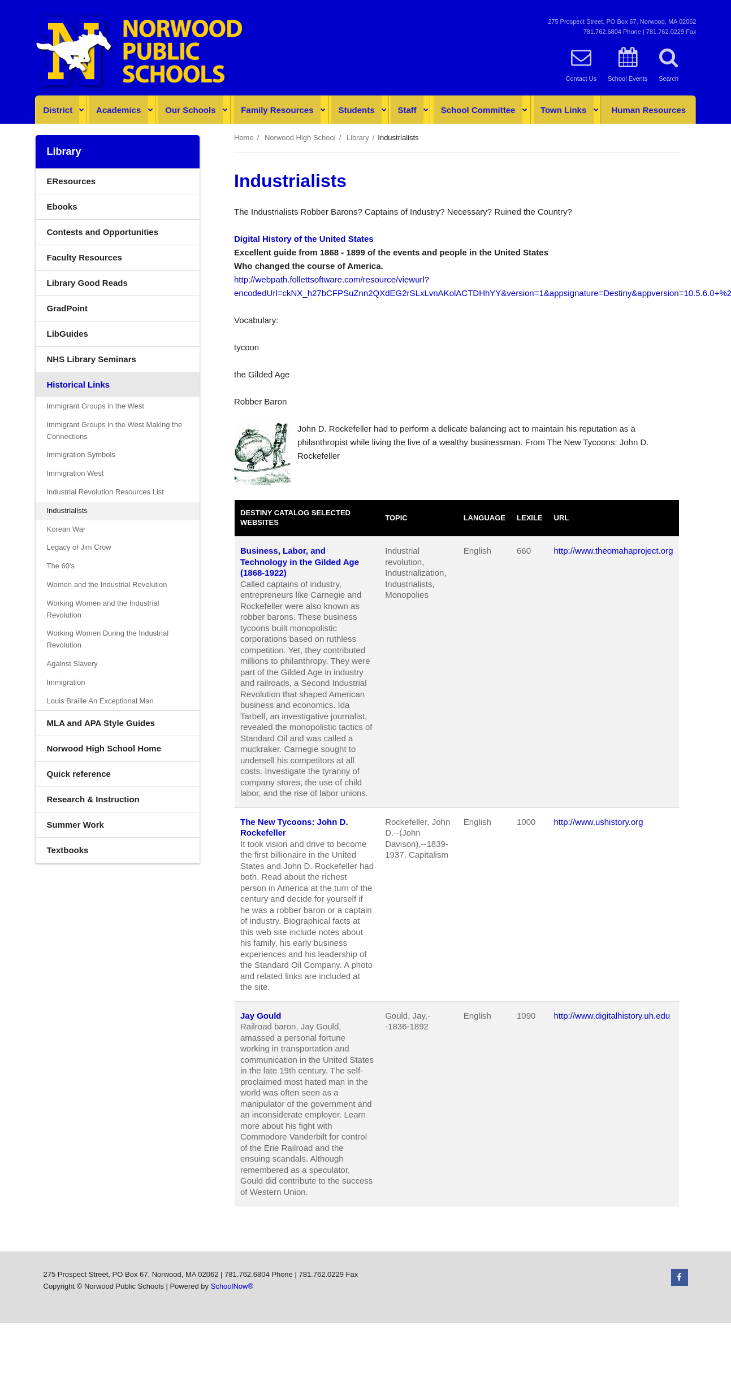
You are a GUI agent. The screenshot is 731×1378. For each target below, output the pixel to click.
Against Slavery (72, 663)
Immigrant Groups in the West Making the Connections (115, 430)
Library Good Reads (87, 283)
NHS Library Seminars (108, 362)
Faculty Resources (84, 257)
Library (358, 137)
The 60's (61, 566)
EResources (71, 181)
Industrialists (67, 510)
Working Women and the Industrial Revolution (103, 609)
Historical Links (78, 384)
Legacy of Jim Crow (79, 547)
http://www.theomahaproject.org (613, 550)
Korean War (66, 529)
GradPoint (84, 311)
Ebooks (62, 206)
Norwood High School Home (104, 748)
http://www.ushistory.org (598, 822)
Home (244, 137)
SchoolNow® (232, 1286)
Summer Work (75, 824)
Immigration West (75, 473)
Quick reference (79, 774)
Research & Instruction (93, 799)
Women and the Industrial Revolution (107, 584)
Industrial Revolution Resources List (105, 492)
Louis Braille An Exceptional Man (100, 701)
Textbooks (68, 850)
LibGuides (67, 333)
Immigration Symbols (81, 454)
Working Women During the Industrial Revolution (108, 639)
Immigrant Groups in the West (95, 406)
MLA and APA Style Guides (101, 723)
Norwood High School (300, 137)
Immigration (66, 682)
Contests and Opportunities (103, 232)
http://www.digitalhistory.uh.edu (612, 1015)
